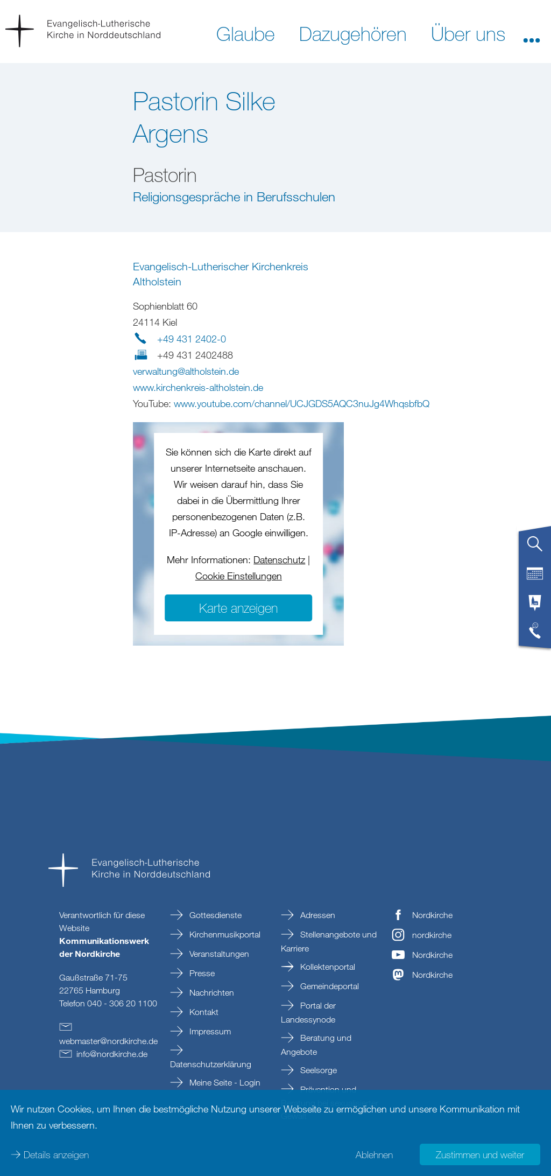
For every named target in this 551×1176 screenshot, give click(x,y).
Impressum (209, 1031)
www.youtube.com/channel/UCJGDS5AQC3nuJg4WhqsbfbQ (301, 403)
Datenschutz (279, 559)
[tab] (535, 548)
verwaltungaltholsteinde (186, 371)
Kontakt (202, 1012)
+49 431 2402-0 (191, 339)
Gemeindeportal (328, 986)
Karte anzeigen (238, 607)
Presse (201, 973)
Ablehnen (374, 1154)
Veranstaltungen (218, 953)
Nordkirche (432, 915)
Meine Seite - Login (223, 1082)
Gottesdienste (214, 915)
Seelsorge (317, 1070)
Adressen (316, 915)
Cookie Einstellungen (238, 576)
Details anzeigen (56, 1154)
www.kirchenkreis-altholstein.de (198, 387)
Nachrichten (210, 992)
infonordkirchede (111, 1054)
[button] (531, 33)
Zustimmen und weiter (480, 1154)
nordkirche (431, 935)
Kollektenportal (326, 966)
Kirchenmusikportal (223, 934)
